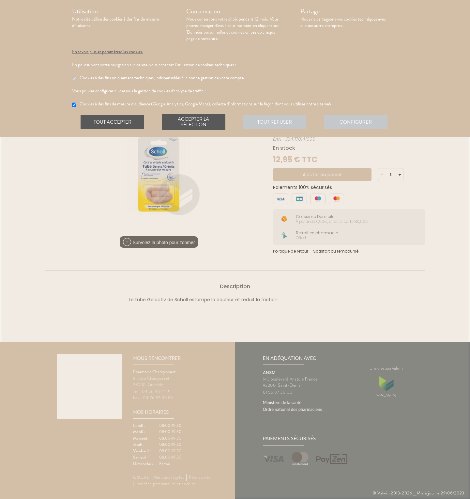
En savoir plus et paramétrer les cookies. (107, 52)
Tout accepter (113, 122)
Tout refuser (275, 122)
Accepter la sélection (194, 122)
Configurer (357, 122)
